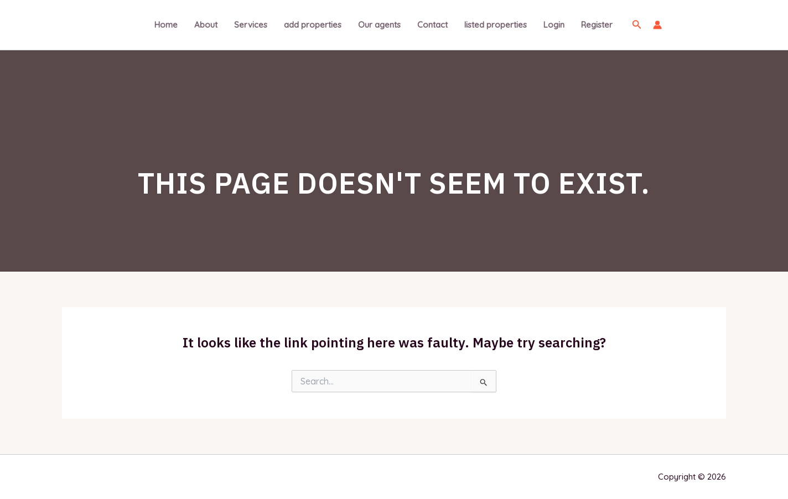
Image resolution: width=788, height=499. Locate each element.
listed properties (495, 24)
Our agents (379, 24)
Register (597, 24)
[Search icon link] (637, 25)
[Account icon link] (657, 24)
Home (166, 24)
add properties (312, 24)
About (205, 24)
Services (250, 24)
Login (553, 24)
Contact (432, 24)
